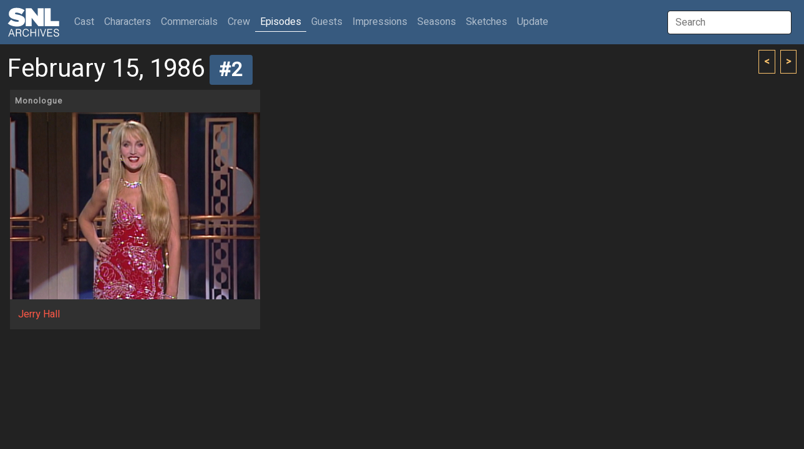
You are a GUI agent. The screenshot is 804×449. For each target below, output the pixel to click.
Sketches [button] (486, 21)
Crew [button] (239, 21)
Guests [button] (326, 21)
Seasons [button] (436, 21)
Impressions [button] (379, 21)
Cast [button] (86, 21)
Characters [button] (127, 21)
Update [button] (532, 21)
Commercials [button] (189, 21)
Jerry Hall (39, 314)
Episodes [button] (280, 21)
